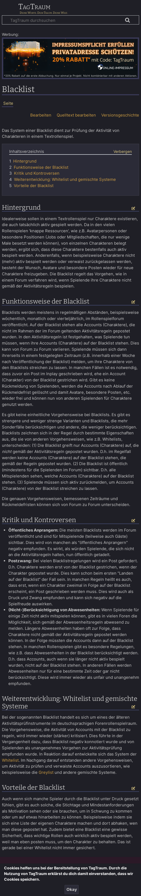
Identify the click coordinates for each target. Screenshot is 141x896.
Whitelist (10, 760)
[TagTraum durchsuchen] (70, 20)
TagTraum (34, 7)
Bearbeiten (40, 115)
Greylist (46, 772)
